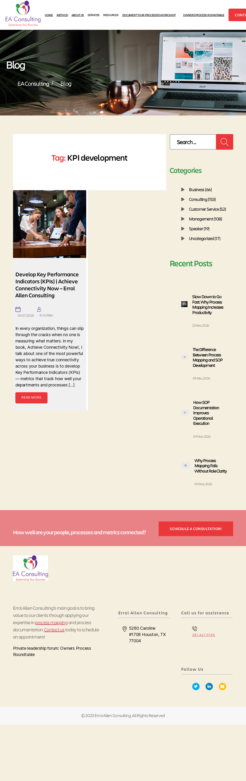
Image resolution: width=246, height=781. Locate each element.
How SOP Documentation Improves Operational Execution (206, 412)
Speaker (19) (199, 228)
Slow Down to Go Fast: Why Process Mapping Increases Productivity (207, 304)
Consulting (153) (202, 199)
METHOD (62, 15)
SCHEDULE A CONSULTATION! (196, 528)
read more (31, 397)
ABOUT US (78, 15)
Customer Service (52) (207, 209)
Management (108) (205, 219)
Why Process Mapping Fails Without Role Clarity (211, 466)
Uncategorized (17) (204, 238)
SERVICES (93, 15)
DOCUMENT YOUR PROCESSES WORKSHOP (149, 15)
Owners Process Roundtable (203, 15)
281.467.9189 (203, 634)
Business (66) (200, 189)
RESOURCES (111, 15)
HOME (49, 15)
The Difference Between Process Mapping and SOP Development (208, 357)
